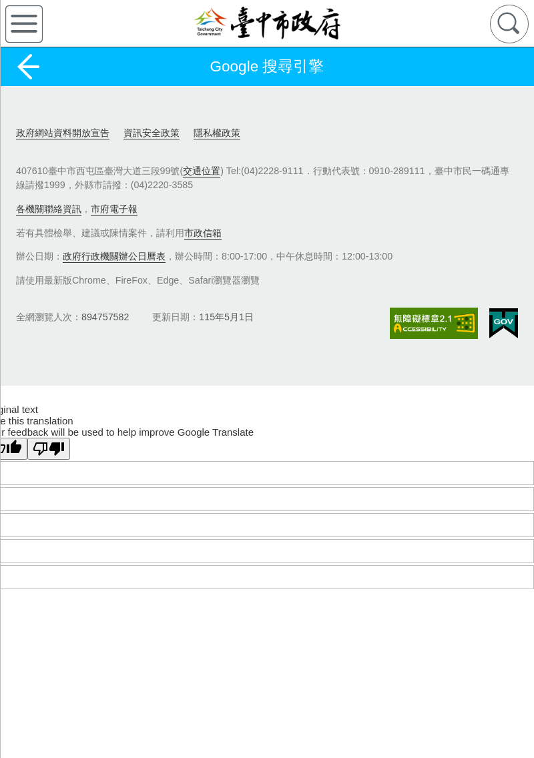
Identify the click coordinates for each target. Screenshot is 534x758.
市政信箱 (203, 233)
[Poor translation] (48, 449)
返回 (28, 66)
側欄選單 (24, 24)
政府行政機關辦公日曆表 (114, 256)
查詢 (509, 24)
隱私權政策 (217, 132)
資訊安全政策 (151, 132)
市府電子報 (114, 209)
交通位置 (201, 170)
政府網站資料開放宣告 (62, 132)
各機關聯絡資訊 (48, 209)
